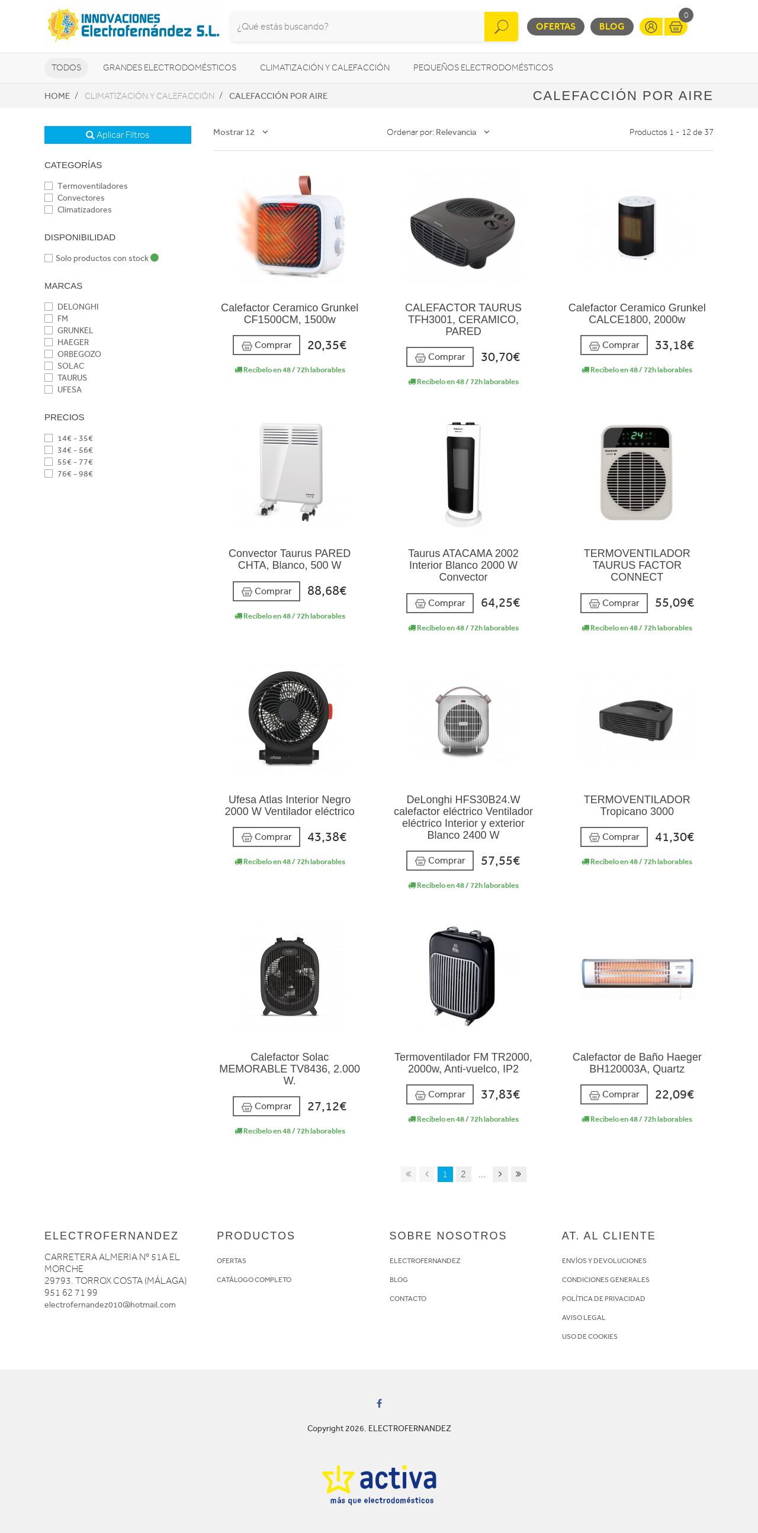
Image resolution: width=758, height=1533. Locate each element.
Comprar (266, 345)
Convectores (74, 198)
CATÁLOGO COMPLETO (254, 1280)
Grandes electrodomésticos (169, 68)
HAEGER (66, 342)
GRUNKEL (69, 331)
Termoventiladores (86, 186)
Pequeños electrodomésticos (483, 68)
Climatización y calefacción (325, 68)
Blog (612, 26)
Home (57, 96)
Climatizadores (78, 210)
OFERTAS (231, 1261)
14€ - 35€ (68, 438)
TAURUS (65, 378)
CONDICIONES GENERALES (606, 1280)
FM (56, 319)
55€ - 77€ (68, 462)
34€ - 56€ (68, 450)
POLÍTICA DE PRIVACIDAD (603, 1298)
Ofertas (556, 26)
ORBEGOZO (72, 354)
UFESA (63, 390)
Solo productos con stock (101, 258)
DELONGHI (71, 307)
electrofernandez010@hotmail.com (110, 1305)
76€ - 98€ (68, 474)
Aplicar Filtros (117, 135)
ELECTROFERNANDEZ (425, 1261)
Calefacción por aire (278, 96)
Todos (66, 68)
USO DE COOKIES (590, 1336)
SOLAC (64, 366)
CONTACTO (408, 1298)
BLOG (399, 1280)
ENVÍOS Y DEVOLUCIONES (604, 1261)
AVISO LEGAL (584, 1317)
